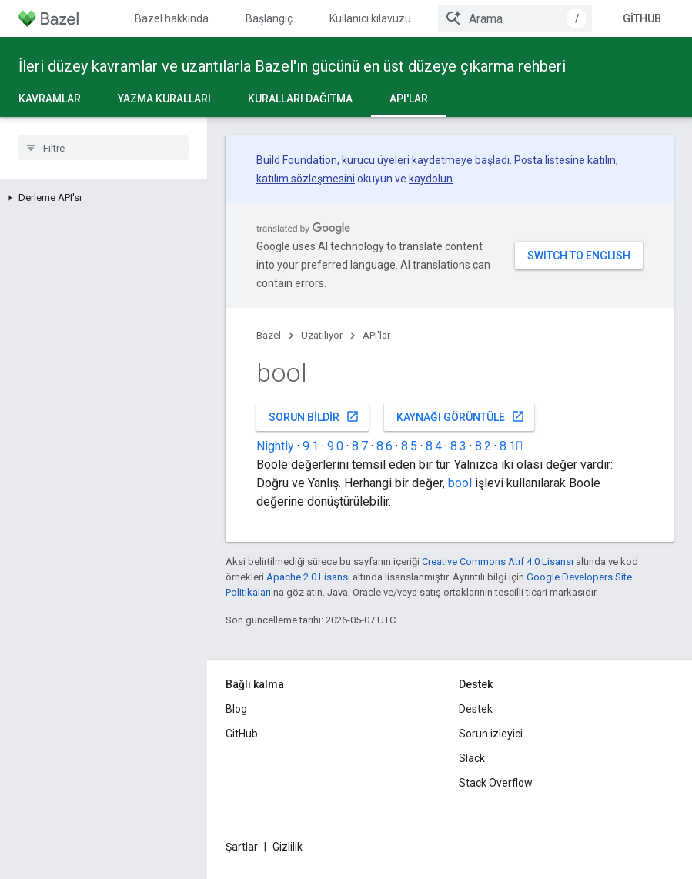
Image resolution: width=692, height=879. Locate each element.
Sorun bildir (314, 416)
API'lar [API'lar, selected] (408, 98)
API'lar (376, 335)
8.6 (384, 446)
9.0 (335, 446)
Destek (476, 709)
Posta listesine (549, 160)
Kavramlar (49, 98)
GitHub (642, 18)
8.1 (511, 446)
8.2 (483, 446)
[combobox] (515, 18)
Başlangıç (269, 18)
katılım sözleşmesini (305, 178)
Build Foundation (296, 160)
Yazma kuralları (164, 98)
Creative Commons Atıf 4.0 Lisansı (497, 561)
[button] (103, 198)
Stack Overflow (496, 783)
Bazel (268, 335)
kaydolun (431, 178)
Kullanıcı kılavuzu (370, 18)
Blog (236, 709)
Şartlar (242, 847)
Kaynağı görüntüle (460, 416)
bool (460, 483)
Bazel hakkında (172, 18)
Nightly (275, 446)
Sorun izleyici (491, 733)
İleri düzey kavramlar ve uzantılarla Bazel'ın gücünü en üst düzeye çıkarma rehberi (292, 66)
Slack (472, 758)
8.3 (458, 446)
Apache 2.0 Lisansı (308, 577)
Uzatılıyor (322, 335)
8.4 (434, 446)
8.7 (360, 446)
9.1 (311, 446)
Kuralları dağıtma (300, 98)
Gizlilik (287, 847)
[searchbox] (103, 147)
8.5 (409, 446)
